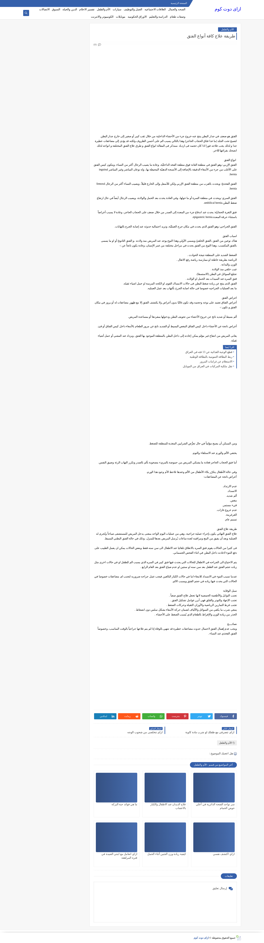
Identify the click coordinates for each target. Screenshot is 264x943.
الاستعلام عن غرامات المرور (216, 361)
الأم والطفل (104, 9)
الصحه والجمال (176, 9)
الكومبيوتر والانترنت (102, 16)
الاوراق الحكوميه (137, 16)
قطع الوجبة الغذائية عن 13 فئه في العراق (208, 352)
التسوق (56, 9)
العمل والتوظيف (133, 9)
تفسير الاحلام (86, 9)
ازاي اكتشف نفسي (224, 854)
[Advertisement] (165, 75)
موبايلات (120, 16)
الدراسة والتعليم (158, 16)
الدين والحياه (70, 9)
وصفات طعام (177, 16)
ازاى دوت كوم (228, 9)
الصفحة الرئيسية (179, 3)
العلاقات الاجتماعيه (155, 9)
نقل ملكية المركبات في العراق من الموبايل (207, 366)
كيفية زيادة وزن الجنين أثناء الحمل (166, 854)
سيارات (117, 9)
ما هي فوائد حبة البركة (124, 804)
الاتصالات (44, 9)
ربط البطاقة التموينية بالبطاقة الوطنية (211, 356)
